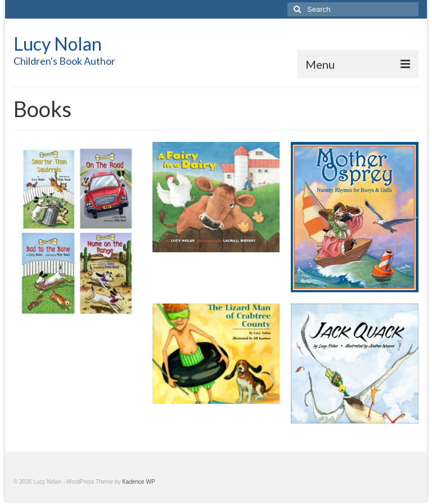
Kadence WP (138, 482)
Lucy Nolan (58, 44)
